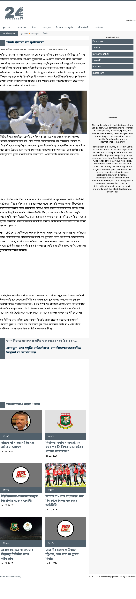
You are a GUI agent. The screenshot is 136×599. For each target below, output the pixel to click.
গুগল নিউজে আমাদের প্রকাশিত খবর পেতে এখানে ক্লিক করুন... (41, 341)
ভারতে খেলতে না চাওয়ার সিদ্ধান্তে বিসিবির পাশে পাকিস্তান (17, 554)
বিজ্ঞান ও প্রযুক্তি (64, 27)
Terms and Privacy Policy (10, 577)
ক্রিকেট (6, 436)
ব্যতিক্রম (99, 27)
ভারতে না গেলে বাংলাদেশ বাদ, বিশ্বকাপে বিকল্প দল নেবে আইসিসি (65, 501)
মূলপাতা (7, 27)
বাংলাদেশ (21, 27)
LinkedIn (97, 60)
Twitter (96, 47)
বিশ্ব (34, 27)
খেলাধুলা (46, 27)
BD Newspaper (100, 54)
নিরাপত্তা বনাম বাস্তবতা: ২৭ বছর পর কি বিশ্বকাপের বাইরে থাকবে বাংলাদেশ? (64, 447)
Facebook (97, 41)
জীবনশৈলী (83, 27)
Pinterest (97, 66)
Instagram (98, 73)
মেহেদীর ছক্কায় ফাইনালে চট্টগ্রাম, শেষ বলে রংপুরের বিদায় (62, 554)
